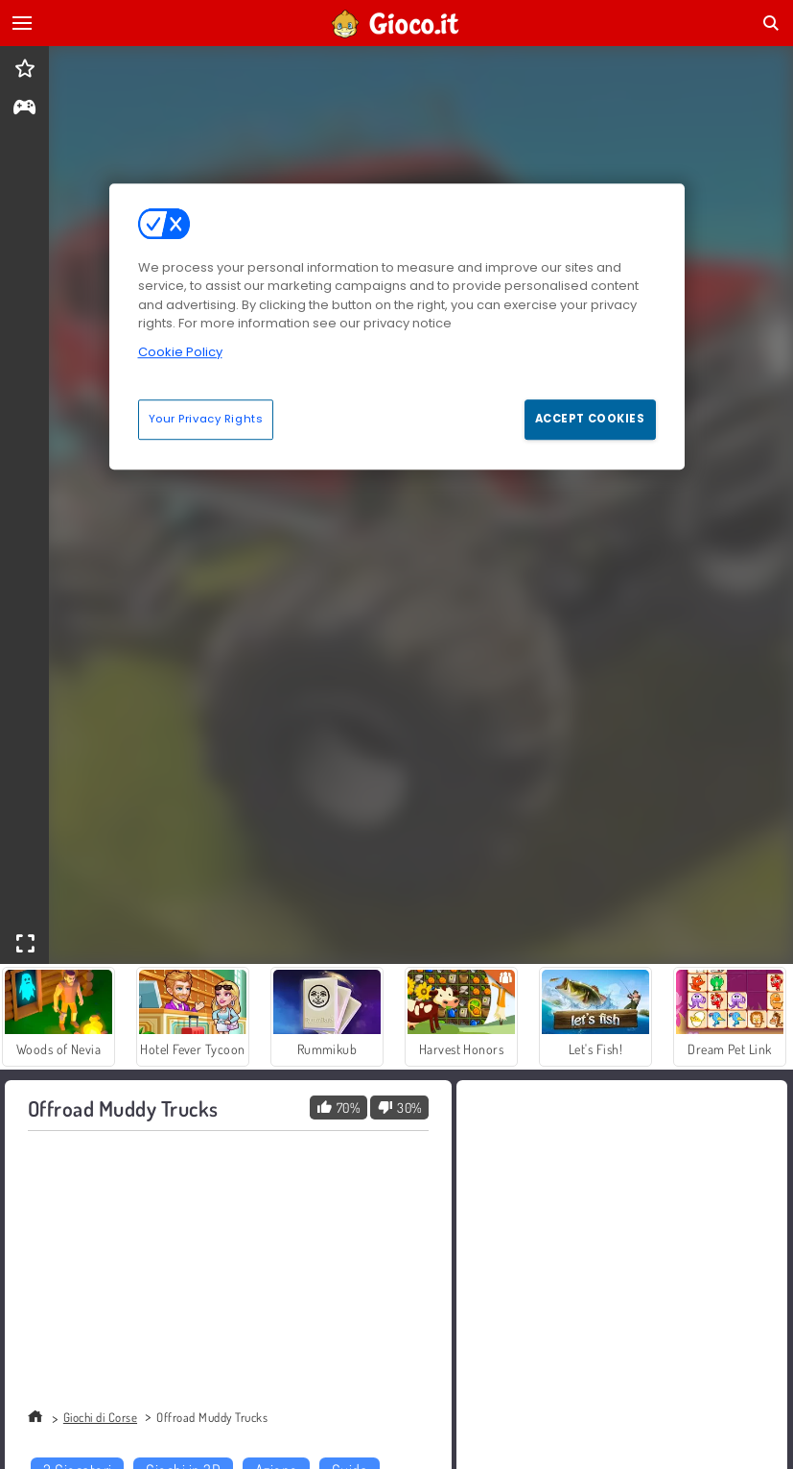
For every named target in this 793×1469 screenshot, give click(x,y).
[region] (397, 326)
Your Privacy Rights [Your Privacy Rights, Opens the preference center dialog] (206, 418)
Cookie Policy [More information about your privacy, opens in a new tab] (180, 352)
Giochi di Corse (100, 1417)
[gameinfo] (24, 109)
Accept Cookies (590, 418)
